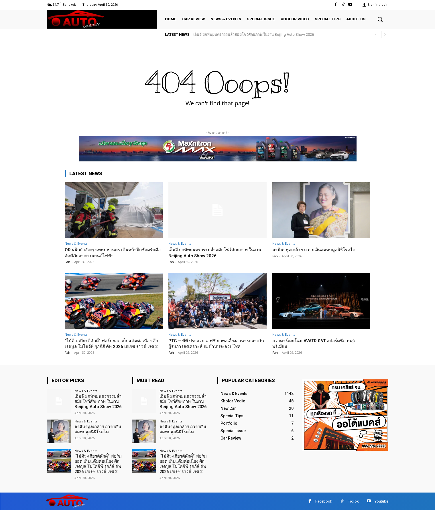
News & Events (76, 243)
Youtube (381, 505)
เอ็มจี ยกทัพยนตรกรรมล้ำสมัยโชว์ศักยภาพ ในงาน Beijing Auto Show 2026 (254, 34)
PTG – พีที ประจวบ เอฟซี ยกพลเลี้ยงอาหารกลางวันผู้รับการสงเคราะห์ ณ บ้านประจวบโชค (217, 343)
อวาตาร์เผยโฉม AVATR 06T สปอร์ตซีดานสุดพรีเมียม (319, 343)
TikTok (353, 505)
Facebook (323, 505)
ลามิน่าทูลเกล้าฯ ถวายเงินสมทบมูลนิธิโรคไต (318, 249)
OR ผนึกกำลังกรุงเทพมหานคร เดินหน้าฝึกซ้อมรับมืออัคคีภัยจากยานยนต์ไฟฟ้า (113, 252)
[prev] (375, 34)
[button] (380, 19)
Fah (67, 262)
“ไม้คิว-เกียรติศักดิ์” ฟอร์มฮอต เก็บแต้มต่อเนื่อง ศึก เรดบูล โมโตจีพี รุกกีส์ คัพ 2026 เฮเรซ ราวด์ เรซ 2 (113, 346)
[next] (384, 34)
